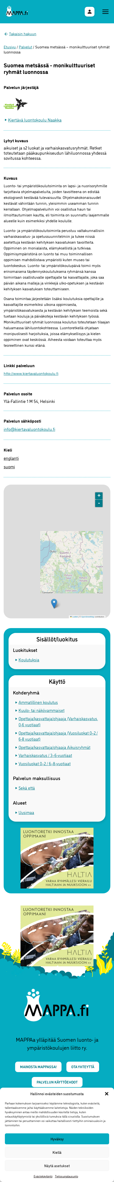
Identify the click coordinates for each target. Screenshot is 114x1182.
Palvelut (25, 46)
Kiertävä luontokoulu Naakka (35, 120)
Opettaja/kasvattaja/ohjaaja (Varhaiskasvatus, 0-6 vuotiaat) (58, 722)
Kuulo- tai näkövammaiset (41, 710)
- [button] (99, 503)
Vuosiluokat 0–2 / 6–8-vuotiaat (45, 763)
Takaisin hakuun (22, 33)
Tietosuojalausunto (66, 1176)
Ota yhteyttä (82, 1066)
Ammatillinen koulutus (38, 702)
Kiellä (57, 1152)
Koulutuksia (29, 659)
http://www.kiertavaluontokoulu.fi (15, 373)
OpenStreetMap (87, 617)
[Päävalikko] (105, 11)
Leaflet (74, 617)
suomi (9, 466)
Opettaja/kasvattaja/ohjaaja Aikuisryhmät (54, 747)
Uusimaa (26, 812)
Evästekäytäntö (43, 1176)
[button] (106, 1093)
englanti (11, 458)
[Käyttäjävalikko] (89, 12)
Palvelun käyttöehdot (57, 1081)
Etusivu (10, 46)
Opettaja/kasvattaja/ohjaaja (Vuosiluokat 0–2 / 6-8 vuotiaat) (58, 736)
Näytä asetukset (57, 1165)
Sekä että (27, 788)
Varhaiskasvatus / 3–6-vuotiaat (45, 755)
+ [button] (99, 496)
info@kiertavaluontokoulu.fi (29, 429)
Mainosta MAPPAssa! (38, 1066)
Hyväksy (57, 1138)
